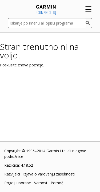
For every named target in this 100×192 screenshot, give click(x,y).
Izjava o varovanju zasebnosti (49, 174)
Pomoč (57, 182)
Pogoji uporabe (17, 182)
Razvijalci (12, 174)
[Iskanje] (89, 23)
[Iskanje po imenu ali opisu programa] (47, 23)
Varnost (40, 182)
